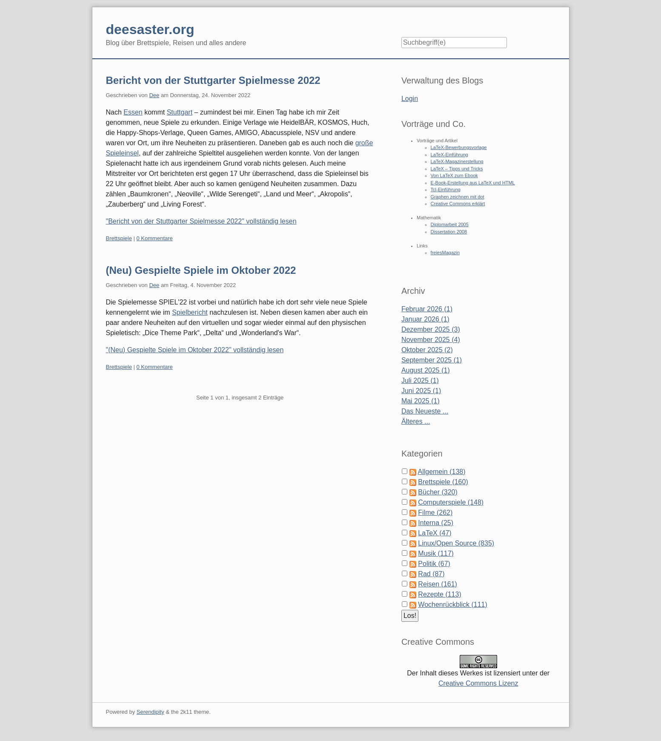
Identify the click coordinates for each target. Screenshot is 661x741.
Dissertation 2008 (449, 231)
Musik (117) (436, 553)
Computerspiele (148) (451, 502)
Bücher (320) (438, 492)
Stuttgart (179, 112)
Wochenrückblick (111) (452, 604)
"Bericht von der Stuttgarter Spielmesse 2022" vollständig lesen (201, 221)
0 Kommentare (155, 238)
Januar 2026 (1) (425, 319)
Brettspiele (119, 238)
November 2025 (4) (430, 339)
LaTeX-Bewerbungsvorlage (459, 147)
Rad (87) (431, 573)
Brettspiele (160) (443, 481)
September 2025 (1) (431, 360)
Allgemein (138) (441, 471)
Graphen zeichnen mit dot (457, 196)
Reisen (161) (437, 584)
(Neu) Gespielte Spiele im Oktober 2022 (201, 270)
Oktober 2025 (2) (427, 349)
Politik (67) (434, 563)
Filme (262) (435, 512)
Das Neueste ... (424, 411)
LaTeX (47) (434, 533)
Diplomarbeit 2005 (450, 224)
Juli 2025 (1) (420, 380)
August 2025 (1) (425, 370)
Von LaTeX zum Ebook (454, 175)
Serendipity (150, 712)
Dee (154, 95)
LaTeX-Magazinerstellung (457, 161)
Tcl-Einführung (446, 189)
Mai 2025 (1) (420, 401)
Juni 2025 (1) (421, 390)
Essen (132, 112)
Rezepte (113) (439, 594)
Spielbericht (190, 312)
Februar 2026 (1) (426, 309)
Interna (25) (435, 522)
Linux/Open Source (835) (456, 543)
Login (409, 98)
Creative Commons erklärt (458, 203)
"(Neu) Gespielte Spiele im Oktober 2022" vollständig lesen (195, 349)
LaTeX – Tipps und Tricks (457, 168)
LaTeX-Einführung (449, 154)
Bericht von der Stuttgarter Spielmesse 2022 (213, 80)
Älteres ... (415, 421)
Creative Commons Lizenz (478, 683)
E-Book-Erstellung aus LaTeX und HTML (473, 182)
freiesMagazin (445, 252)
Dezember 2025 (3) (430, 329)
